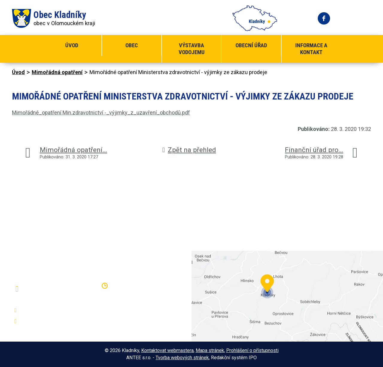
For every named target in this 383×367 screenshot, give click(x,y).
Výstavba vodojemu (192, 49)
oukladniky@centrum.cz (49, 321)
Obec (131, 45)
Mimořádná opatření (57, 72)
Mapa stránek (210, 350)
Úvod (71, 45)
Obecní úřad (251, 45)
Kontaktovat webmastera (167, 350)
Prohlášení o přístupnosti (252, 350)
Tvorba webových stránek (182, 357)
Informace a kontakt (311, 49)
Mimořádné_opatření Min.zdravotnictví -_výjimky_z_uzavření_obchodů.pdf (101, 112)
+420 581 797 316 (44, 310)
